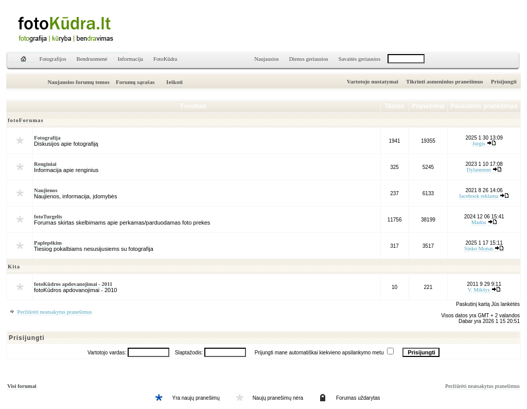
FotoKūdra (165, 59)
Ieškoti (174, 82)
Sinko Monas (479, 248)
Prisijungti (504, 81)
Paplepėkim (48, 243)
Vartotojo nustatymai (372, 81)
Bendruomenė (92, 59)
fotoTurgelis (48, 216)
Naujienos (46, 190)
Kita (14, 266)
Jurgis (478, 143)
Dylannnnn (479, 170)
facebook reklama (478, 196)
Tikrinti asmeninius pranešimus (444, 81)
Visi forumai (22, 386)
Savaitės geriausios (359, 59)
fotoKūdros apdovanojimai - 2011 (73, 284)
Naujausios (266, 59)
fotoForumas (26, 120)
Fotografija (47, 138)
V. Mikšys (479, 290)
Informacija (130, 59)
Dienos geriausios (308, 59)
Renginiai (45, 164)
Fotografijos (53, 59)
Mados (478, 222)
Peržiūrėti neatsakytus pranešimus (54, 312)
